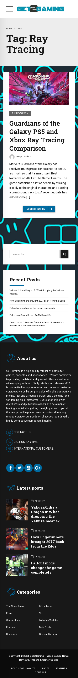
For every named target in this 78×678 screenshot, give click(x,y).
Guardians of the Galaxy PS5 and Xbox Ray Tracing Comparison (37, 136)
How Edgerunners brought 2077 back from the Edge (37, 300)
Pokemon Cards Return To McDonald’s (30, 315)
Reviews (10, 627)
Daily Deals (45, 627)
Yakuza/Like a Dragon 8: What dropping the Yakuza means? (37, 292)
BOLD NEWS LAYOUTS (23, 668)
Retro (8, 613)
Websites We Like (48, 620)
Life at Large (45, 606)
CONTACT (40, 672)
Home (9, 28)
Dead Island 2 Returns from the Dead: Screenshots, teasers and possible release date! (37, 324)
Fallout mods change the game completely (32, 308)
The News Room (20, 113)
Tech (41, 613)
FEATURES (61, 668)
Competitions (13, 620)
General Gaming (48, 634)
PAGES (45, 668)
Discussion (12, 634)
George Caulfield (20, 157)
